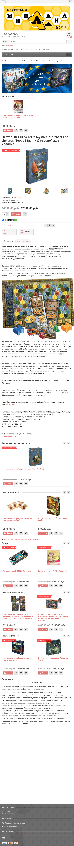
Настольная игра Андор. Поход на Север (53, 659)
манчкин (10, 45)
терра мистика (18, 539)
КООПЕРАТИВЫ (42, 49)
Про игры (6, 811)
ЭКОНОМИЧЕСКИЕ (24, 49)
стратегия (28, 539)
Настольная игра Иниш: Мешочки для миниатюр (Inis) (17, 519)
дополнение (8, 539)
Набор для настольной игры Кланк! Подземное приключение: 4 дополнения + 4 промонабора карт (18, 616)
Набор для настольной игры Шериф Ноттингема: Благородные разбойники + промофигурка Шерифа (53, 617)
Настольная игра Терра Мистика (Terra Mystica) (23, 468)
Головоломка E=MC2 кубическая (17, 571)
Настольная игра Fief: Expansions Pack (52, 519)
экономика (36, 539)
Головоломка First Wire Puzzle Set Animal (52, 572)
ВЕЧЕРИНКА (7, 49)
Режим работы (8, 814)
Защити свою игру (9, 826)
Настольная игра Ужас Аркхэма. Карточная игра (17, 659)
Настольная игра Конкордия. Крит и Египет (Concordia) (18, 116)
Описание (8, 241)
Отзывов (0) (22, 241)
